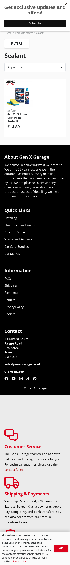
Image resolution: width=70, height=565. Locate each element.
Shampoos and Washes (21, 225)
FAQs (8, 278)
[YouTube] (14, 378)
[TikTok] (27, 378)
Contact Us (12, 254)
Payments (11, 293)
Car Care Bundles (16, 247)
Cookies (9, 314)
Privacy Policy (14, 307)
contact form (13, 470)
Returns (10, 300)
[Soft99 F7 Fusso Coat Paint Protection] (18, 93)
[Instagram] (21, 379)
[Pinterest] (35, 378)
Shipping (10, 286)
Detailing (10, 218)
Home (7, 33)
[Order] (35, 67)
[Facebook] (6, 378)
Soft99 (11, 110)
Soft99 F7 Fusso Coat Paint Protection (17, 117)
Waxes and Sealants (18, 239)
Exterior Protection (17, 232)
